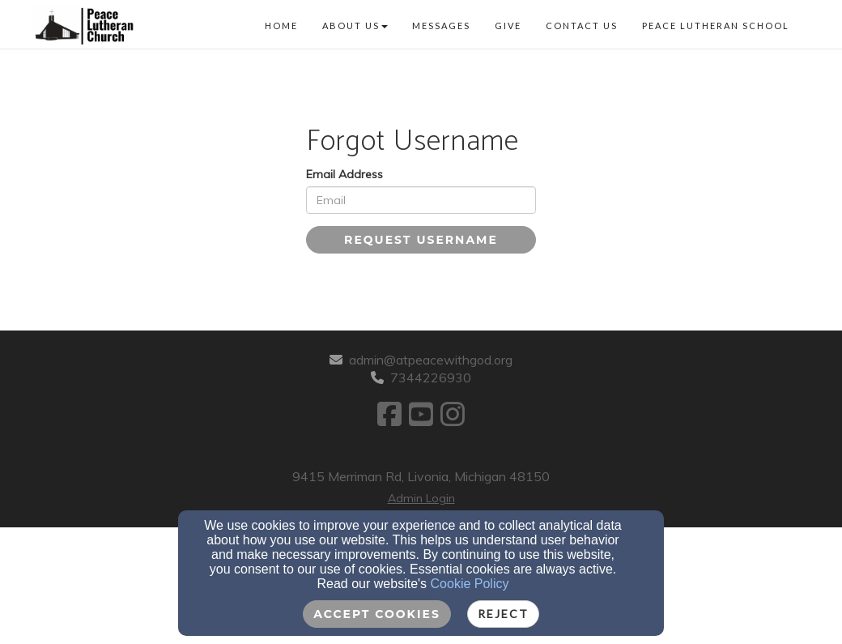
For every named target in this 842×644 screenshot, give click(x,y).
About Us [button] (355, 25)
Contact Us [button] (582, 25)
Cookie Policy (470, 584)
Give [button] (508, 25)
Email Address (344, 174)
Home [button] (281, 25)
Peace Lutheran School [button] (715, 25)
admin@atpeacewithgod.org (430, 360)
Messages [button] (441, 25)
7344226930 (430, 377)
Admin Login (421, 498)
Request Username (421, 239)
